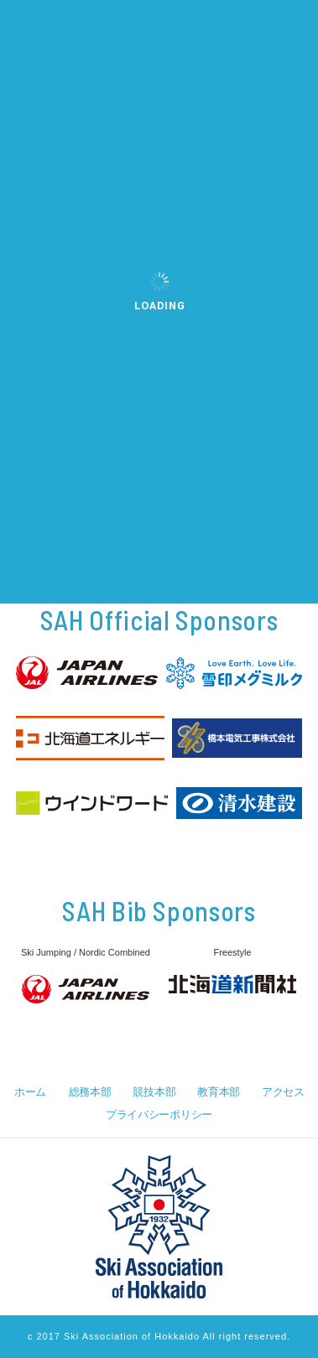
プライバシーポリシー (159, 1114)
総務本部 (90, 1092)
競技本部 (154, 1092)
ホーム (30, 1092)
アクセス (283, 1092)
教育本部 (218, 1092)
